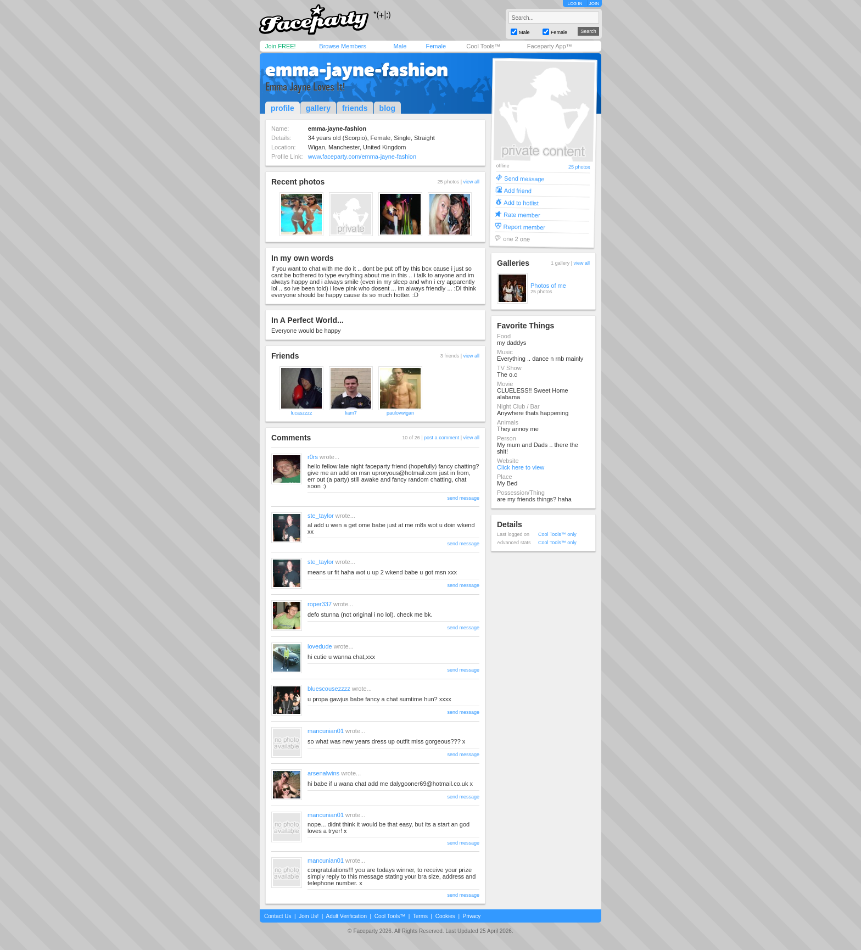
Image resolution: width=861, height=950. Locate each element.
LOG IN (574, 3)
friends (355, 108)
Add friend (518, 190)
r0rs (313, 457)
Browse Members (342, 46)
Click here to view (520, 467)
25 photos (579, 167)
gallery (318, 108)
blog (387, 108)
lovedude (320, 646)
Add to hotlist (521, 202)
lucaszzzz (301, 413)
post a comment (441, 437)
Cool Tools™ (483, 46)
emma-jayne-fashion (356, 70)
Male (399, 46)
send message (463, 498)
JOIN (594, 3)
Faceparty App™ (549, 46)
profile (282, 108)
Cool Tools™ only (557, 534)
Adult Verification (346, 916)
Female (436, 46)
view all (471, 182)
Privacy (472, 916)
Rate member (522, 214)
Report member (525, 226)
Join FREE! (280, 46)
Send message (524, 178)
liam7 (351, 413)
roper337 (320, 604)
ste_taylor (321, 515)
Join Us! (308, 916)
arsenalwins (323, 773)
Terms (420, 916)
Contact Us (277, 916)
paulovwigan (400, 413)
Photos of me (548, 285)
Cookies (445, 916)
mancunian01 (326, 731)
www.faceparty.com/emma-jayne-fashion (362, 156)
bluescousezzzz (329, 688)
